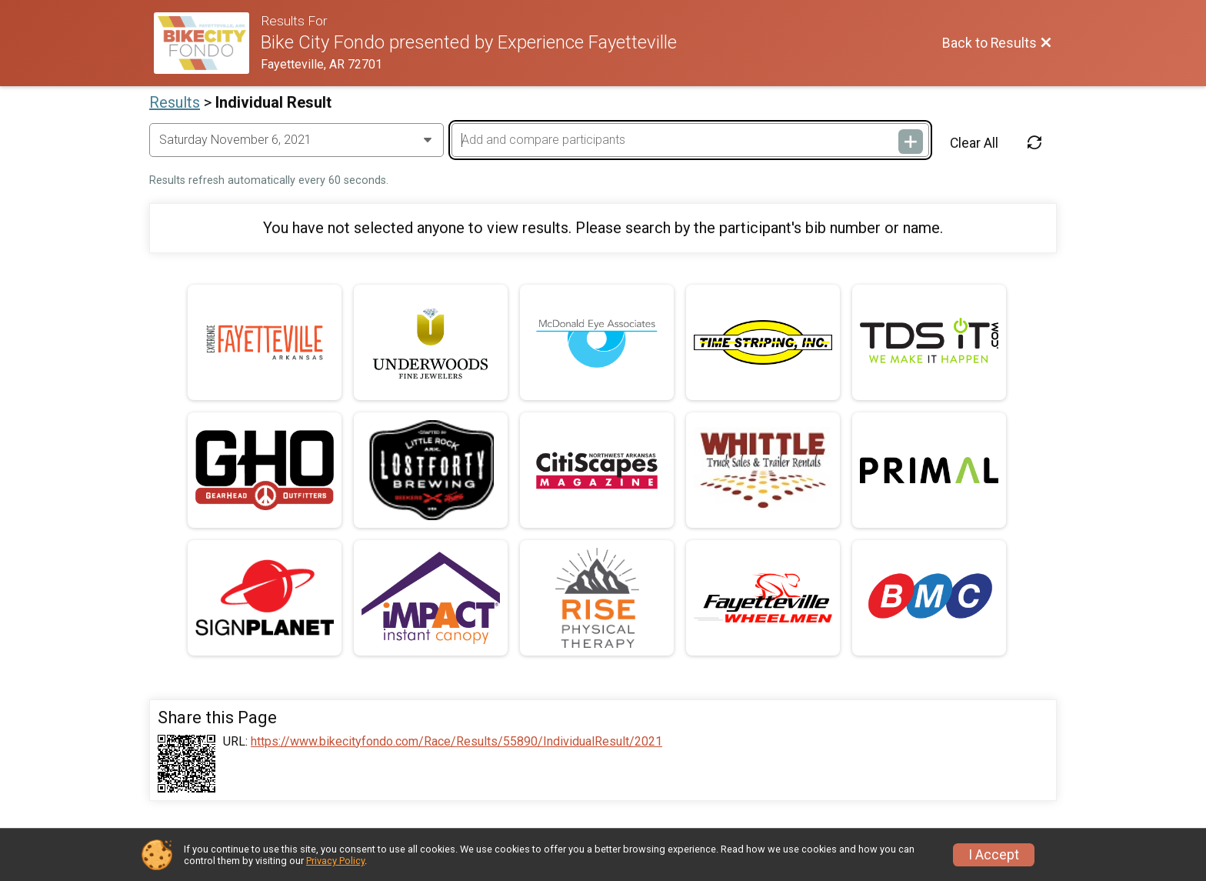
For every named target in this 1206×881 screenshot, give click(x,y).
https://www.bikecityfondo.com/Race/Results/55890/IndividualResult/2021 (456, 742)
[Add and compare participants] (689, 140)
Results (174, 102)
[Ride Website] (207, 43)
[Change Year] (296, 140)
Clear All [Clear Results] (974, 143)
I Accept (993, 855)
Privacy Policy (335, 860)
